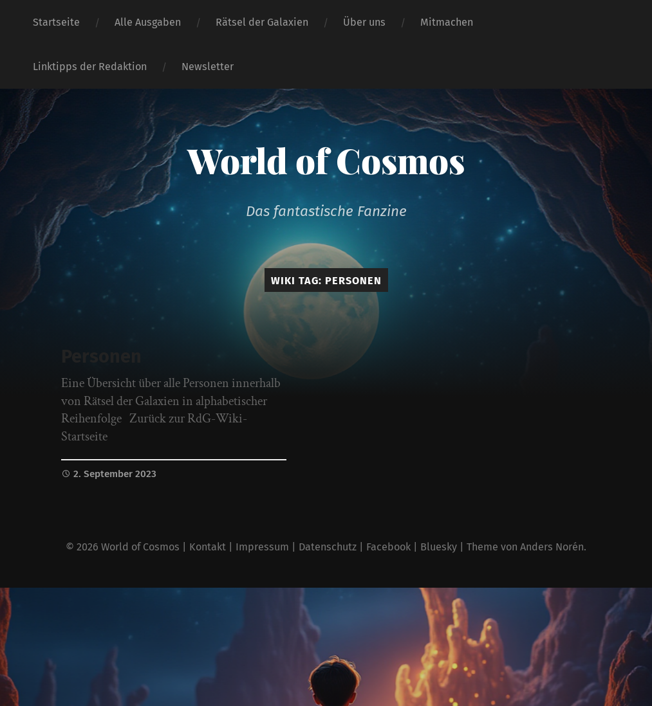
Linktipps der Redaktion (90, 66)
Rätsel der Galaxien (262, 22)
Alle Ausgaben (148, 22)
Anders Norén (552, 547)
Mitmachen (446, 22)
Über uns (364, 22)
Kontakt (207, 547)
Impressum (262, 547)
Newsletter (208, 66)
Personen (101, 356)
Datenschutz (328, 547)
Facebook (388, 547)
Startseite (56, 22)
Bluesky (438, 547)
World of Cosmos (326, 160)
